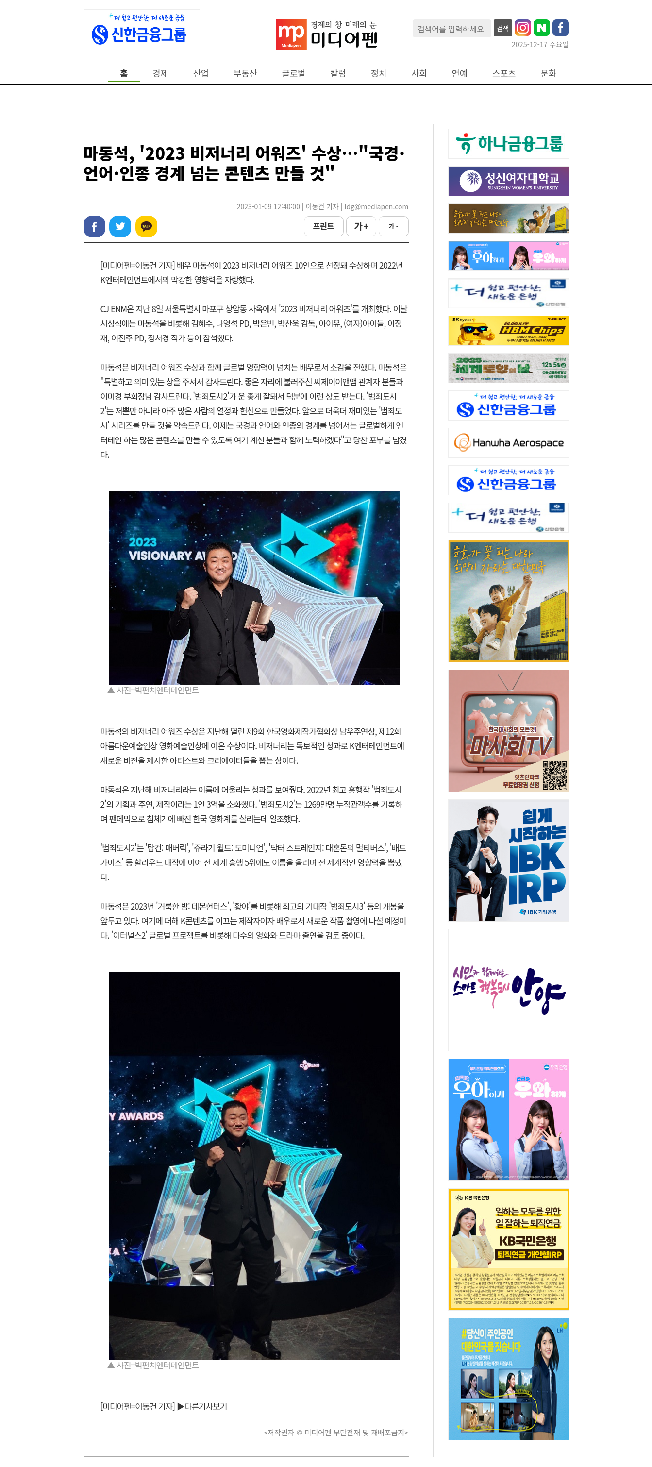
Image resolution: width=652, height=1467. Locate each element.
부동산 (245, 73)
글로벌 (294, 73)
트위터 (120, 226)
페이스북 (94, 226)
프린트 (323, 226)
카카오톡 (146, 226)
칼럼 (338, 73)
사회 (419, 73)
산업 (201, 73)
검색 (503, 28)
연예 (460, 73)
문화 (548, 73)
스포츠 (504, 73)
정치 (378, 73)
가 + (361, 226)
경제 (160, 73)
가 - (393, 226)
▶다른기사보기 (202, 1406)
